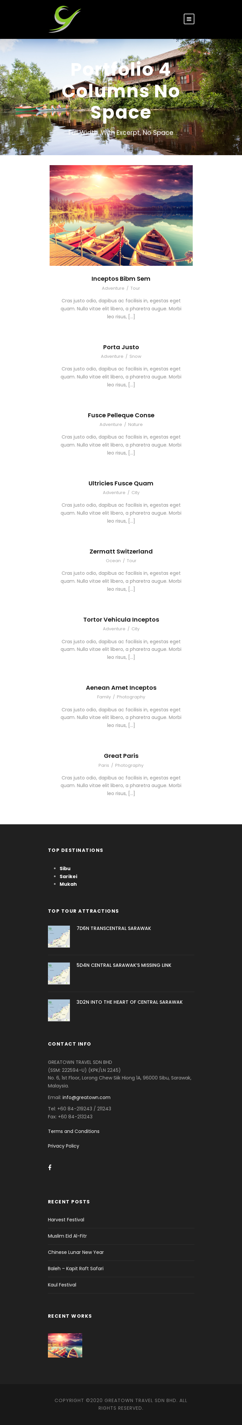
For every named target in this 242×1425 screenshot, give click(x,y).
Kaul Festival (62, 1284)
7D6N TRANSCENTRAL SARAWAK (114, 928)
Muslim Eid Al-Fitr (67, 1236)
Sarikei (68, 876)
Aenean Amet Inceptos (121, 687)
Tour (135, 288)
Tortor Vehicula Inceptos (121, 619)
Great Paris (121, 756)
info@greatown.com (87, 1097)
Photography (131, 697)
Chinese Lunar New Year (76, 1252)
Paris (104, 765)
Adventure (113, 288)
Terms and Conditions (74, 1131)
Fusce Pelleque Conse (121, 415)
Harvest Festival (66, 1219)
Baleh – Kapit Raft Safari (76, 1268)
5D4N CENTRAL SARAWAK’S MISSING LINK (124, 965)
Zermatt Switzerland (121, 551)
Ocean (113, 561)
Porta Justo (121, 347)
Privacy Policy (63, 1146)
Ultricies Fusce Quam (121, 483)
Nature (135, 424)
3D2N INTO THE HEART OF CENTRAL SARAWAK (130, 1002)
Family (104, 697)
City (135, 492)
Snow (135, 356)
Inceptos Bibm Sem (121, 278)
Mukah (68, 884)
